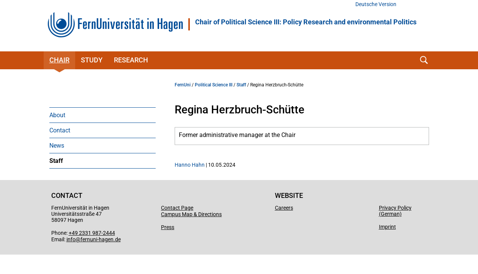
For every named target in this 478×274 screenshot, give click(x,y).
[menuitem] (102, 115)
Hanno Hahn (190, 165)
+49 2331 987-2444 (92, 233)
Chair (59, 60)
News (56, 145)
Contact (59, 130)
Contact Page (177, 208)
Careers (284, 208)
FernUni (183, 85)
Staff (56, 160)
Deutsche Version (375, 4)
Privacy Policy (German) (395, 211)
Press (167, 227)
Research (131, 60)
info (71, 239)
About (57, 115)
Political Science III (213, 85)
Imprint (387, 227)
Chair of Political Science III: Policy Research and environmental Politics (305, 22)
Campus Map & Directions (191, 214)
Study (92, 60)
